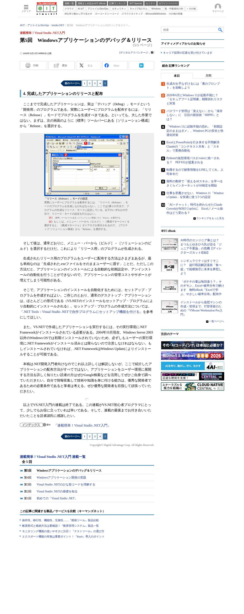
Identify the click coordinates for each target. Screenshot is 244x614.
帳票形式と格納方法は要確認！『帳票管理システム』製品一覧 (60, 525)
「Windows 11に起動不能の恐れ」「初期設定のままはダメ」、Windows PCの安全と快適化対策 (194, 131)
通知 (64, 65)
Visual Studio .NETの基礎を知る (57, 491)
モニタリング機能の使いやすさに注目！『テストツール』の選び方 (63, 531)
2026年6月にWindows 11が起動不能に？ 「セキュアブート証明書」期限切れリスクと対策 (194, 99)
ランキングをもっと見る (210, 218)
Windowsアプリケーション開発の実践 (61, 477)
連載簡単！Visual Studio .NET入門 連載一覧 (53, 457)
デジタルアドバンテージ (134, 52)
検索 (220, 30)
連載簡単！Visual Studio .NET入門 (82, 425)
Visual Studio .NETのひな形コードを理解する (66, 484)
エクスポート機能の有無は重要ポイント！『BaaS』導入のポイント (63, 536)
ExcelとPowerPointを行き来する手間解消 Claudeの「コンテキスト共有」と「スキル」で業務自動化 (194, 146)
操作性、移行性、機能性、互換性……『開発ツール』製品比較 (60, 520)
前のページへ (72, 83)
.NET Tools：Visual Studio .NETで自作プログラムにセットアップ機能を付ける (81, 312)
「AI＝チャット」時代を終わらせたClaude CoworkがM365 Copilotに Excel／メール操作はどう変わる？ (194, 208)
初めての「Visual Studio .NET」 (57, 498)
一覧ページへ (216, 321)
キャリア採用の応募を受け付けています (187, 52)
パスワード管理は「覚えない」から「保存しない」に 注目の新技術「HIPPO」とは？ (194, 115)
